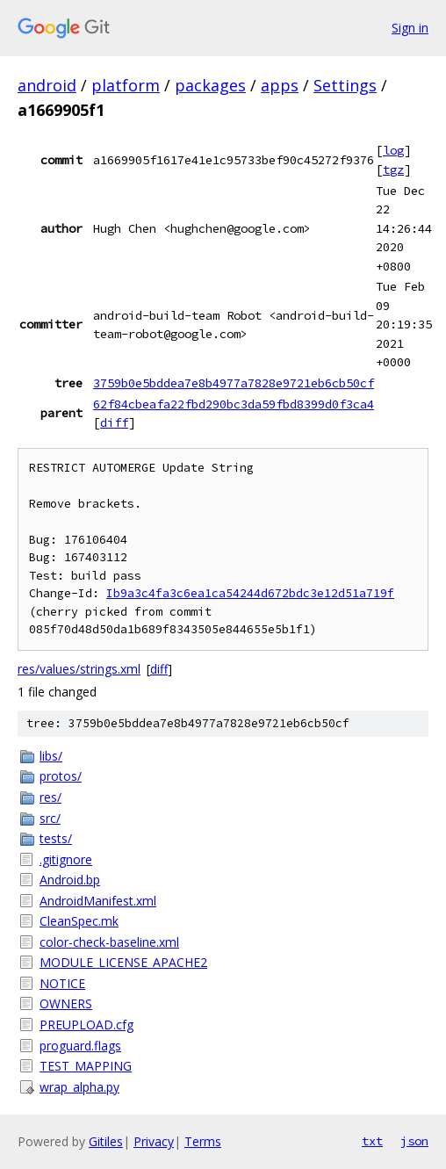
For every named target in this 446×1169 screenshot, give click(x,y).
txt (372, 1141)
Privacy (153, 1141)
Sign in (410, 27)
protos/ (61, 776)
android (47, 85)
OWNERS (66, 1003)
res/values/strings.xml (79, 668)
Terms (202, 1141)
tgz (393, 169)
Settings (345, 85)
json (414, 1141)
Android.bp (70, 879)
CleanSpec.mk (79, 921)
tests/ (56, 838)
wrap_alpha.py (79, 1087)
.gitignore (66, 859)
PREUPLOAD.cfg (86, 1024)
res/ (50, 797)
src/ (50, 818)
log (393, 150)
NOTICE (62, 983)
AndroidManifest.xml (98, 900)
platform (125, 85)
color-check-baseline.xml (109, 942)
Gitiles (106, 1141)
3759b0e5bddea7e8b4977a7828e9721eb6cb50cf (233, 383)
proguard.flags (80, 1045)
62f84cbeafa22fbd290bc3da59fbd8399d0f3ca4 (233, 404)
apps (280, 85)
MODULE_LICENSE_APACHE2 (123, 962)
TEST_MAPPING (86, 1065)
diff (114, 422)
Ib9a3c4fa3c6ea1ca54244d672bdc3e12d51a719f (250, 593)
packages (210, 85)
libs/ (51, 755)
